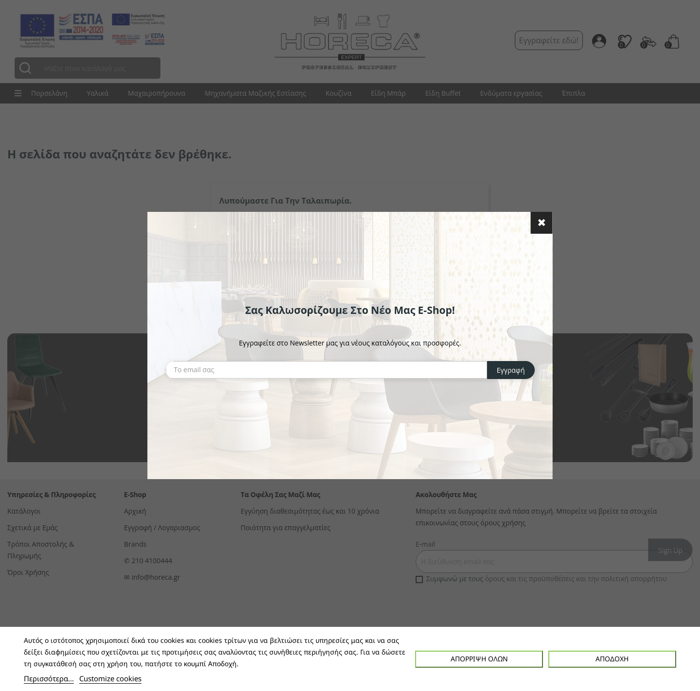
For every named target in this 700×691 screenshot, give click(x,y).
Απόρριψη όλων (479, 658)
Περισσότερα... (49, 678)
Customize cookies (110, 678)
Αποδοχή (612, 658)
